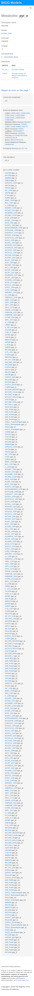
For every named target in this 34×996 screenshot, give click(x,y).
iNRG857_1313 (11, 292)
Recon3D (9, 380)
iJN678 (8, 337)
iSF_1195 (9, 190)
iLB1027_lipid (10, 377)
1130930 (24, 124)
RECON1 (9, 357)
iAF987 (8, 335)
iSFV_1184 (9, 305)
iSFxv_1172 (10, 307)
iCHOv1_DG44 (11, 385)
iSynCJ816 (9, 407)
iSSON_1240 (10, 310)
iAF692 (8, 342)
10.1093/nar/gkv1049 (22, 980)
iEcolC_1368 (10, 260)
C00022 (21, 129)
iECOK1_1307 (10, 258)
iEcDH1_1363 (10, 225)
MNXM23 (27, 122)
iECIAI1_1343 (10, 243)
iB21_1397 (9, 203)
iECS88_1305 (10, 265)
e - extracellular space (9, 57)
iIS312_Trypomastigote (14, 422)
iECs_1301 (9, 268)
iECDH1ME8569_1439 (14, 228)
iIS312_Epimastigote (13, 424)
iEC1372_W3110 (11, 397)
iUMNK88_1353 (11, 315)
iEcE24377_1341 (11, 233)
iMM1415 (8, 340)
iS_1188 (8, 295)
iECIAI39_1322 (11, 245)
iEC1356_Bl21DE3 (12, 390)
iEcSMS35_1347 (11, 275)
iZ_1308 (8, 322)
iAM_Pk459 (9, 419)
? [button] (29, 90)
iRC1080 (8, 350)
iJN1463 (8, 434)
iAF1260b (9, 365)
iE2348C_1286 (11, 208)
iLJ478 (7, 345)
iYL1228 (8, 330)
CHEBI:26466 (20, 115)
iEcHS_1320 (10, 240)
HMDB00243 (9, 144)
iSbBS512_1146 (11, 297)
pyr (6, 101)
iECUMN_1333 (11, 280)
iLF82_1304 (10, 290)
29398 (13, 127)
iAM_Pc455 (9, 417)
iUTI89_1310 (10, 317)
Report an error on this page (15, 90)
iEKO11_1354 (10, 285)
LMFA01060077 (18, 131)
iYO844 (8, 355)
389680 (18, 127)
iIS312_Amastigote (12, 429)
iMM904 (8, 178)
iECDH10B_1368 (11, 230)
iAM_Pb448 (9, 414)
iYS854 (8, 387)
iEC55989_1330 (11, 213)
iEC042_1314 (10, 210)
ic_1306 (8, 205)
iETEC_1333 (10, 287)
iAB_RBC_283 (11, 362)
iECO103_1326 (11, 250)
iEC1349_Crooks (11, 392)
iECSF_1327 (10, 273)
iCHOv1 (8, 367)
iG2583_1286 (6, 33)
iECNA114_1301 (11, 248)
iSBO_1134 (9, 300)
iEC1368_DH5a (11, 402)
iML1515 (8, 372)
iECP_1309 (9, 263)
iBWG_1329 (10, 200)
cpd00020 (21, 133)
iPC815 (8, 188)
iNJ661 (8, 198)
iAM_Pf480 (9, 409)
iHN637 (8, 347)
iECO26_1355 (10, 255)
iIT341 (7, 195)
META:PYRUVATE (17, 140)
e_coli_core (9, 327)
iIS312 (7, 427)
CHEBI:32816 (9, 118)
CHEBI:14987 (15, 113)
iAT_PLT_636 (10, 360)
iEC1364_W (10, 394)
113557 (7, 127)
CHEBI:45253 (20, 118)
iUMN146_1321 (11, 312)
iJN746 (8, 193)
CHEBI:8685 (9, 120)
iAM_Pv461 (9, 412)
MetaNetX (15, 148)
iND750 (8, 185)
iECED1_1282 (10, 235)
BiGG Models (11, 3)
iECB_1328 (9, 218)
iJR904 (8, 325)
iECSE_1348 (10, 270)
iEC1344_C (9, 404)
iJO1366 (8, 173)
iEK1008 (8, 382)
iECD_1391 (9, 223)
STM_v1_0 (9, 332)
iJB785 (8, 375)
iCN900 (8, 432)
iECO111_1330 (11, 253)
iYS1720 (8, 437)
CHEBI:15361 (25, 113)
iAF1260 (8, 175)
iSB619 (8, 180)
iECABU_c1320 (11, 215)
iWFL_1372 (9, 320)
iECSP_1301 (10, 278)
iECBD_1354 (10, 220)
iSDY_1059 (9, 302)
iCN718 (8, 400)
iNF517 (8, 370)
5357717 (25, 127)
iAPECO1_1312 (11, 183)
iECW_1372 (10, 282)
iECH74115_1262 (12, 238)
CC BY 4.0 (23, 148)
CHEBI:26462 (9, 115)
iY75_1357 (9, 352)
